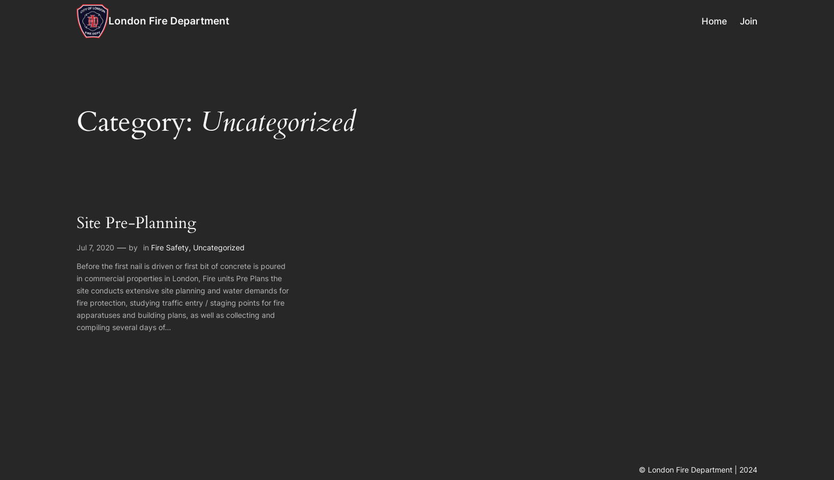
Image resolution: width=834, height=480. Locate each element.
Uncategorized (219, 247)
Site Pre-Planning (136, 223)
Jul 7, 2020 (95, 247)
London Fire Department (169, 20)
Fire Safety (170, 247)
